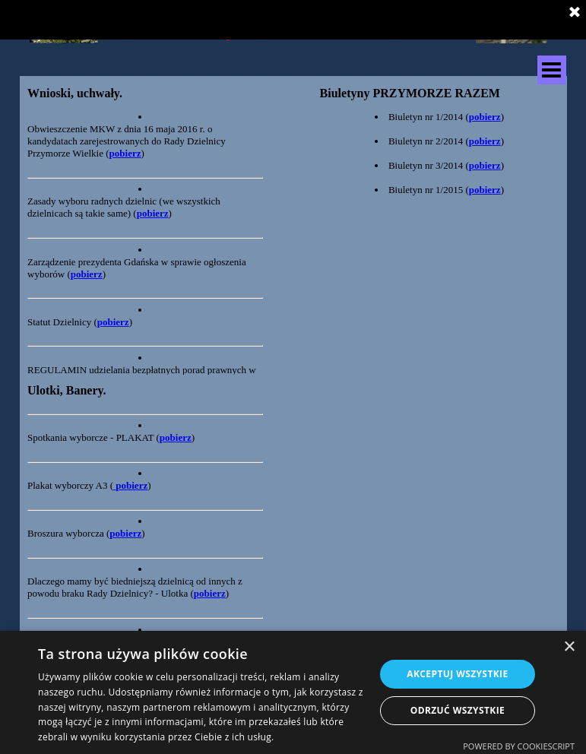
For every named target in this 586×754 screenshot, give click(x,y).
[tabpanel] (145, 93)
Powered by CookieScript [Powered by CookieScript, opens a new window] (519, 746)
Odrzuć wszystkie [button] (457, 710)
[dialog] (293, 692)
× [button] (569, 647)
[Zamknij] (574, 13)
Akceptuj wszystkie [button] (457, 673)
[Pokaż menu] (551, 69)
